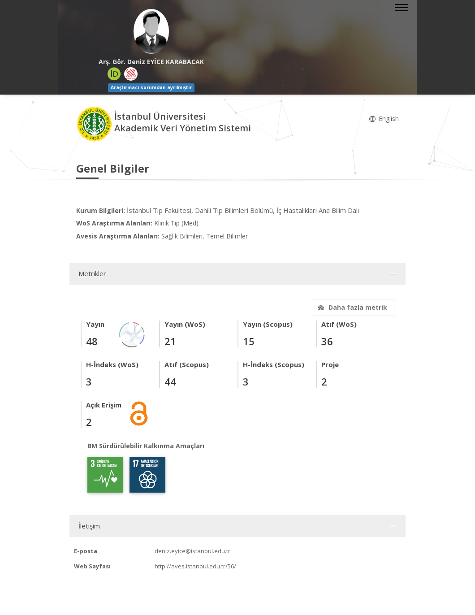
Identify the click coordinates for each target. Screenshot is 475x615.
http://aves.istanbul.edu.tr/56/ (195, 566)
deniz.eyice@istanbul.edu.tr (192, 551)
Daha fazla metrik (351, 307)
